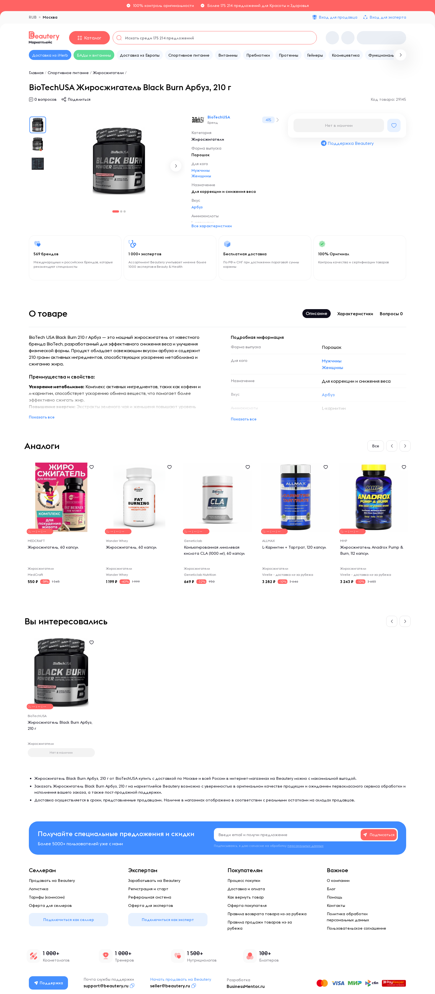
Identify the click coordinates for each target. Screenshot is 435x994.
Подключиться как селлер (68, 919)
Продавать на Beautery (52, 880)
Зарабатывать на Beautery (154, 880)
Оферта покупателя (247, 905)
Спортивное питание (68, 72)
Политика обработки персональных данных (348, 916)
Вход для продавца (338, 17)
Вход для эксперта (388, 17)
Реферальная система (149, 897)
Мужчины (200, 170)
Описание (316, 313)
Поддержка (48, 982)
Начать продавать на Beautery (180, 979)
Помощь (334, 897)
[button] (175, 165)
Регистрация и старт (148, 888)
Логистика (38, 888)
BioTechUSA (219, 117)
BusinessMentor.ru (246, 986)
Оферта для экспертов (150, 905)
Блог (331, 888)
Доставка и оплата (246, 888)
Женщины (201, 175)
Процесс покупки (243, 880)
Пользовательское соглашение (356, 928)
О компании (338, 880)
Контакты (336, 905)
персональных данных (305, 846)
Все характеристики (211, 225)
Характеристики (355, 313)
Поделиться (79, 99)
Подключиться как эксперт (168, 919)
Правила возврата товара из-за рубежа (267, 913)
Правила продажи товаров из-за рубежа (259, 925)
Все (375, 445)
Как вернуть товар (245, 897)
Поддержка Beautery (347, 143)
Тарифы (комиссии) (47, 897)
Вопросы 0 (391, 313)
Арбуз (197, 207)
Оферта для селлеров (50, 905)
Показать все (42, 417)
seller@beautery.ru (170, 985)
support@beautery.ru (106, 985)
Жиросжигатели (108, 72)
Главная (36, 72)
